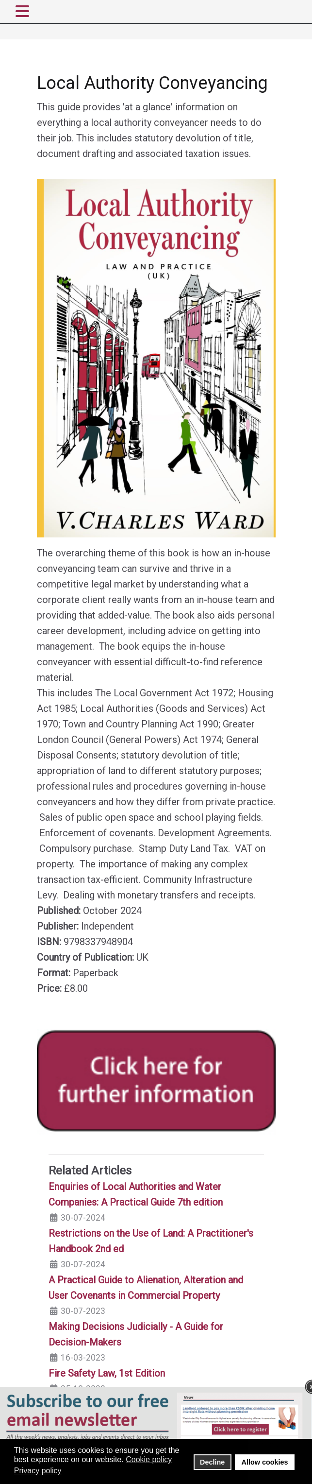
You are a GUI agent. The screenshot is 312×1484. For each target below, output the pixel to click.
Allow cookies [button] (265, 1462)
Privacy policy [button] (38, 1471)
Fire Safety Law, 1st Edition (107, 1373)
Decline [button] (212, 1462)
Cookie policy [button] (149, 1459)
